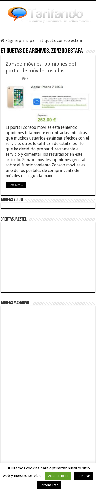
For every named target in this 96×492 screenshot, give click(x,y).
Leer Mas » (16, 185)
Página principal (18, 40)
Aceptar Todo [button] (58, 476)
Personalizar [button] (49, 485)
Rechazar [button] (83, 476)
